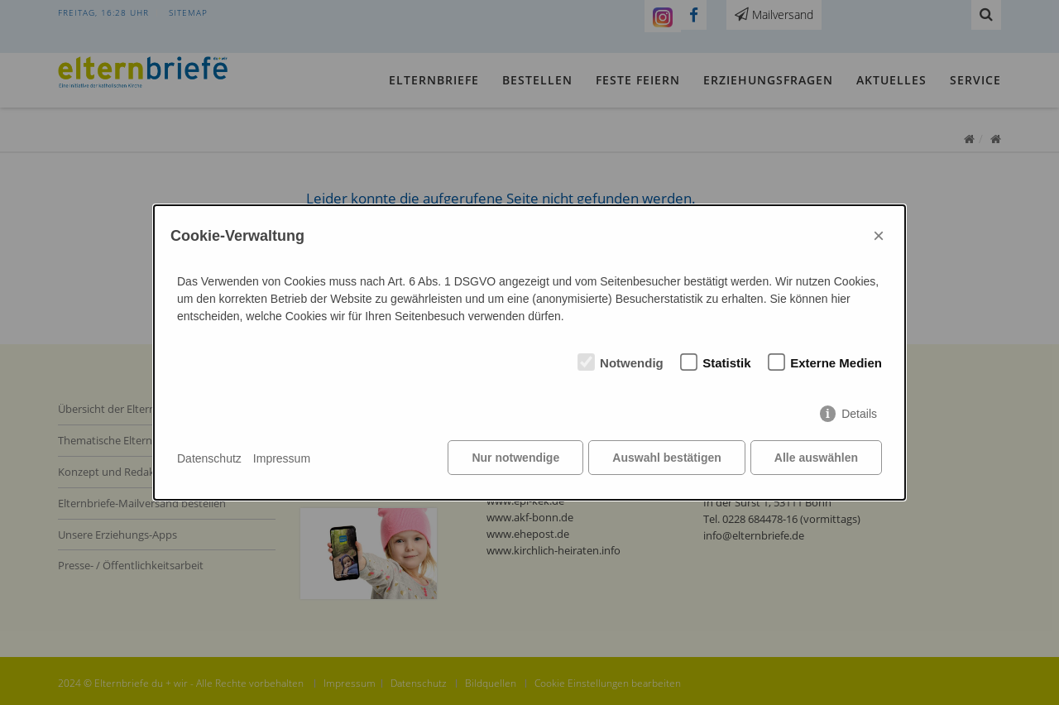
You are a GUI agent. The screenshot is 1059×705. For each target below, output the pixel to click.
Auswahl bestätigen (665, 458)
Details (859, 414)
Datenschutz (209, 458)
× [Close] (878, 236)
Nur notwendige (514, 458)
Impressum (281, 458)
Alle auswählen (816, 458)
